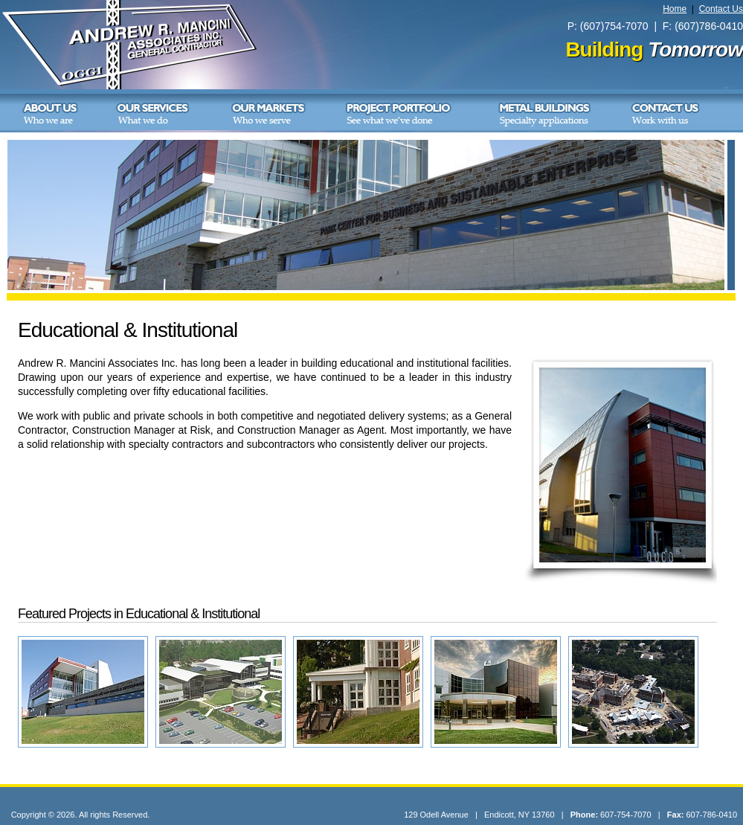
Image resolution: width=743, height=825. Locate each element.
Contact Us (721, 9)
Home (674, 9)
